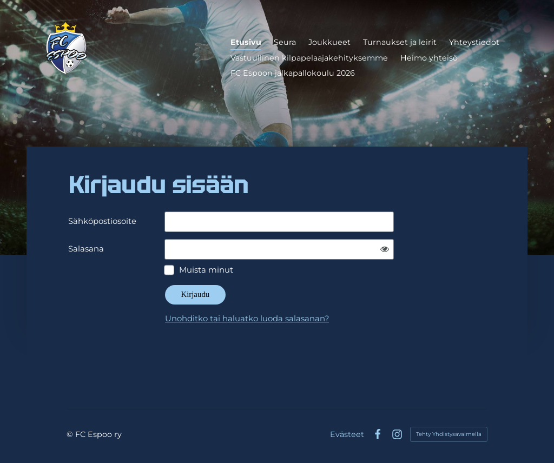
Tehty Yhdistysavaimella (449, 434)
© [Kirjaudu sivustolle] (71, 434)
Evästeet (347, 434)
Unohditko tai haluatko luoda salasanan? (247, 318)
